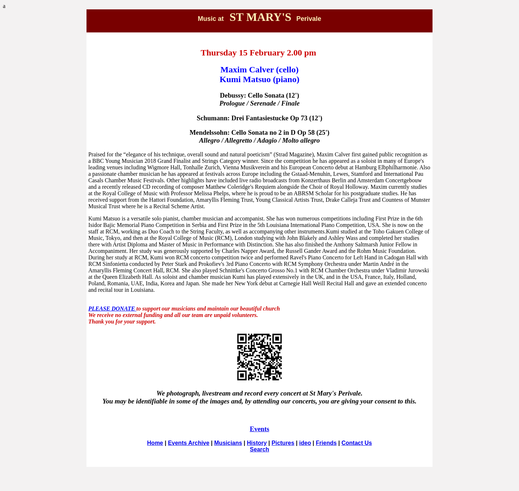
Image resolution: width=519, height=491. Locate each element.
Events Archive (188, 443)
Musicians (228, 443)
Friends (326, 443)
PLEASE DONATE (112, 308)
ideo (305, 443)
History (257, 443)
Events (259, 429)
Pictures (283, 443)
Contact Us (356, 443)
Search (259, 449)
